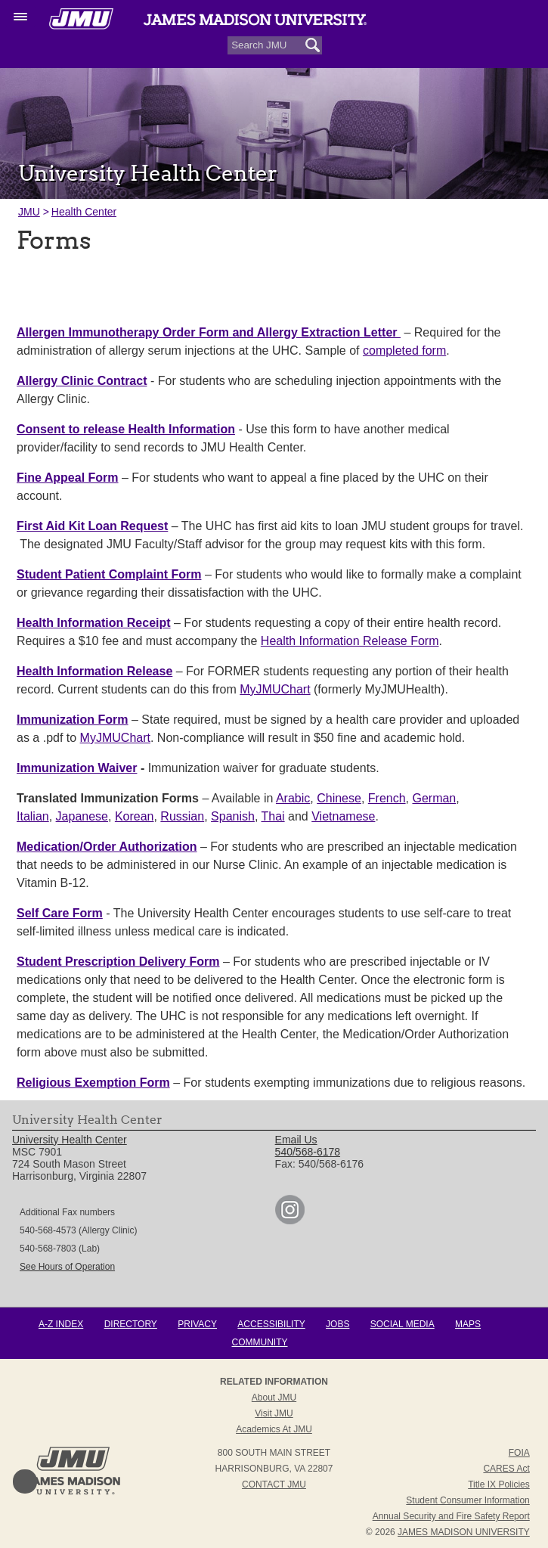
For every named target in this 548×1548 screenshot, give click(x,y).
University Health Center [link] (69, 1140)
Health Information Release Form (350, 640)
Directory (130, 1324)
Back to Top (25, 1481)
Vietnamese (343, 816)
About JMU (274, 1397)
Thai (273, 816)
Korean (134, 816)
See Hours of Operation (67, 1266)
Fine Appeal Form (68, 477)
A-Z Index (61, 1324)
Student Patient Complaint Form (109, 574)
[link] (290, 1221)
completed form (404, 350)
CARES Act (506, 1468)
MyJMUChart (275, 689)
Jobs (337, 1324)
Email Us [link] (296, 1140)
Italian (33, 816)
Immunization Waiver (77, 768)
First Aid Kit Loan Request (92, 526)
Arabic (293, 798)
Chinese (339, 798)
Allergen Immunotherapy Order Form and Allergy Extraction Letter (209, 332)
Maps (468, 1324)
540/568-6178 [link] (307, 1152)
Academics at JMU (274, 1429)
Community (260, 1342)
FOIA (519, 1452)
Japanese (82, 816)
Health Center (83, 212)
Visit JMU (274, 1413)
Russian (182, 816)
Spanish (233, 816)
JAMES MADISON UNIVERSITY (464, 1532)
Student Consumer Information (467, 1500)
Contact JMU (274, 1484)
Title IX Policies (499, 1484)
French (387, 798)
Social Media (402, 1324)
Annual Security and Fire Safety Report (451, 1516)
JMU (29, 212)
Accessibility (271, 1324)
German (434, 798)
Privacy (197, 1324)
